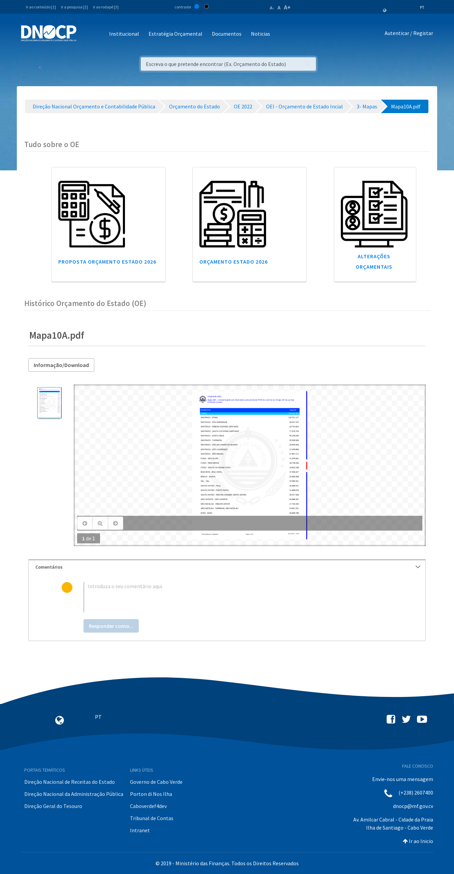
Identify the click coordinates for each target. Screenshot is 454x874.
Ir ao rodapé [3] (106, 6)
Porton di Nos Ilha (151, 794)
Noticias (260, 33)
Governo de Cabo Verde (156, 781)
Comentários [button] (227, 567)
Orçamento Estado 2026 (233, 261)
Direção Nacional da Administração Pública (73, 794)
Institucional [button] (124, 33)
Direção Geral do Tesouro (53, 806)
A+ (287, 7)
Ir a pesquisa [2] (74, 6)
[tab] (227, 567)
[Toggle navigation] (85, 34)
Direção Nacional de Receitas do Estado (69, 781)
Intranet (140, 830)
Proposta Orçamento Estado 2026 (107, 261)
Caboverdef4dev (148, 806)
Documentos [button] (226, 33)
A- (272, 8)
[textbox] (238, 597)
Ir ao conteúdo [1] (41, 6)
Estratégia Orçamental (175, 33)
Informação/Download (61, 365)
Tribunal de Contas (151, 818)
